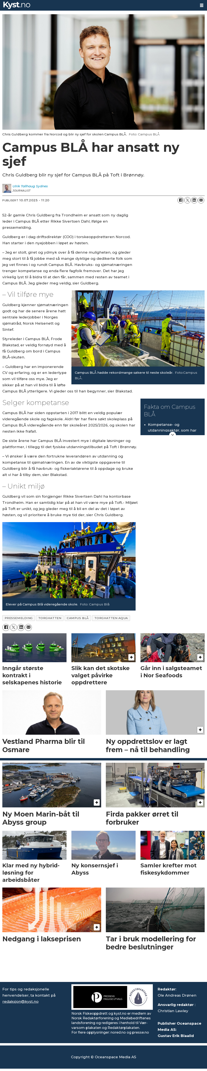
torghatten (49, 618)
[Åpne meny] (202, 5)
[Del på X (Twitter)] (187, 200)
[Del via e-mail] (201, 200)
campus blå (78, 618)
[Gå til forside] (16, 5)
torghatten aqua (111, 618)
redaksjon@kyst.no (20, 1001)
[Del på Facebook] (180, 200)
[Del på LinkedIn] (194, 200)
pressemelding (19, 618)
